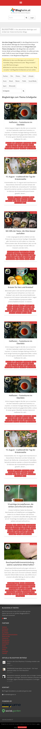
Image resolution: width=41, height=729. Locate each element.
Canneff (4, 653)
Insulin (19, 590)
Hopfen (32, 197)
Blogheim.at (20, 10)
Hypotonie (18, 313)
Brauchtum (8, 143)
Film (11, 76)
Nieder (29, 313)
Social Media (32, 81)
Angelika (10, 305)
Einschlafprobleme (30, 525)
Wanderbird (5, 640)
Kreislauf (8, 255)
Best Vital (5, 631)
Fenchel (34, 143)
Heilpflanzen (32, 526)
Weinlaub (21, 257)
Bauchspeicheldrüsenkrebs (13, 586)
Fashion (5, 76)
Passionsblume (11, 532)
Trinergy (4, 647)
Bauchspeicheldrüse (11, 585)
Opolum (4, 627)
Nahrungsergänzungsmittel (20, 530)
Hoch (34, 311)
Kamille (18, 199)
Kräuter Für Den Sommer (27, 253)
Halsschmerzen (18, 526)
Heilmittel (25, 526)
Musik (11, 81)
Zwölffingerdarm (20, 596)
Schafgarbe (25, 144)
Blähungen (32, 586)
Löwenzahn (19, 592)
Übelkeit (32, 259)
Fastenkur (14, 146)
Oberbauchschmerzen (28, 592)
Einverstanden (22, 727)
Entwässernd (27, 307)
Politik (24, 81)
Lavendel (30, 199)
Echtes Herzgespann (18, 307)
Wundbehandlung (26, 534)
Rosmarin (31, 309)
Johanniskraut (11, 199)
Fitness (18, 76)
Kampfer (9, 309)
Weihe (24, 203)
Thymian (19, 534)
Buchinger (8, 146)
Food (24, 76)
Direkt (4, 645)
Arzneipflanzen (21, 525)
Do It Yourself (19, 143)
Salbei (19, 144)
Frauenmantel (25, 197)
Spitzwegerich (12, 534)
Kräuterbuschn (31, 201)
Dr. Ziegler (5, 632)
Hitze (17, 259)
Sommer (27, 259)
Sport (4, 86)
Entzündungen (9, 526)
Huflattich (8, 528)
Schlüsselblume (11, 257)
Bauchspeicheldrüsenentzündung (26, 585)
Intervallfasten (9, 148)
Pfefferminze (25, 255)
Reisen (18, 81)
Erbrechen (21, 588)
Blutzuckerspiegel (13, 588)
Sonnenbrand (30, 532)
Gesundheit (10, 144)
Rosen (14, 201)
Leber (15, 144)
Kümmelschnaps (11, 592)
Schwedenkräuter (23, 594)
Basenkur (31, 144)
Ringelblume (9, 201)
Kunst (4, 81)
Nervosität (30, 530)
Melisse (19, 255)
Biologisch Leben (24, 251)
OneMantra (5, 642)
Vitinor (4, 649)
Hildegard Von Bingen (29, 146)
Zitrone (33, 257)
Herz (33, 307)
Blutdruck (31, 251)
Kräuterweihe (18, 203)
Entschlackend (27, 143)
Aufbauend (15, 305)
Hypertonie (12, 313)
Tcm (17, 257)
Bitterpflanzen (25, 586)
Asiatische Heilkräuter (13, 251)
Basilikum (21, 305)
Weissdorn (27, 257)
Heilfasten (20, 146)
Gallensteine (28, 588)
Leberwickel (23, 148)
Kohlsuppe (16, 148)
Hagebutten (17, 253)
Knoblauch (27, 528)
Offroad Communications (9, 634)
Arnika (14, 525)
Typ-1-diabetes (32, 594)
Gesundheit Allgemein (13, 583)
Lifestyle (30, 76)
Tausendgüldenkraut (17, 311)
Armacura (5, 629)
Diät (13, 143)
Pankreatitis (8, 594)
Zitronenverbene (10, 259)
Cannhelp (5, 651)
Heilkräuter (9, 525)
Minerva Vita (6, 636)
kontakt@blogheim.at (9, 694)
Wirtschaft (12, 86)
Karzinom (33, 590)
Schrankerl (5, 644)
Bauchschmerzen (29, 583)
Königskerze (24, 199)
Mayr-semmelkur (31, 148)
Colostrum (5, 638)
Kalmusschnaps (26, 590)
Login (32, 18)
